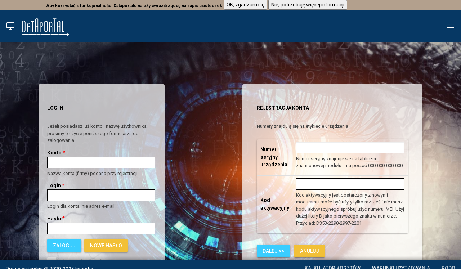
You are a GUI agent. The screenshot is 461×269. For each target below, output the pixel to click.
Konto (56, 153)
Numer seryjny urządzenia (273, 157)
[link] (106, 245)
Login (55, 185)
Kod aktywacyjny (274, 204)
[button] (10, 26)
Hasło (56, 218)
